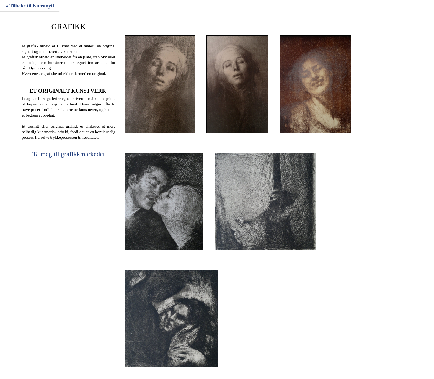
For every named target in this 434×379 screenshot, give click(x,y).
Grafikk (68, 26)
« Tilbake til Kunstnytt (30, 6)
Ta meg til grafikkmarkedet (68, 154)
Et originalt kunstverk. (68, 91)
